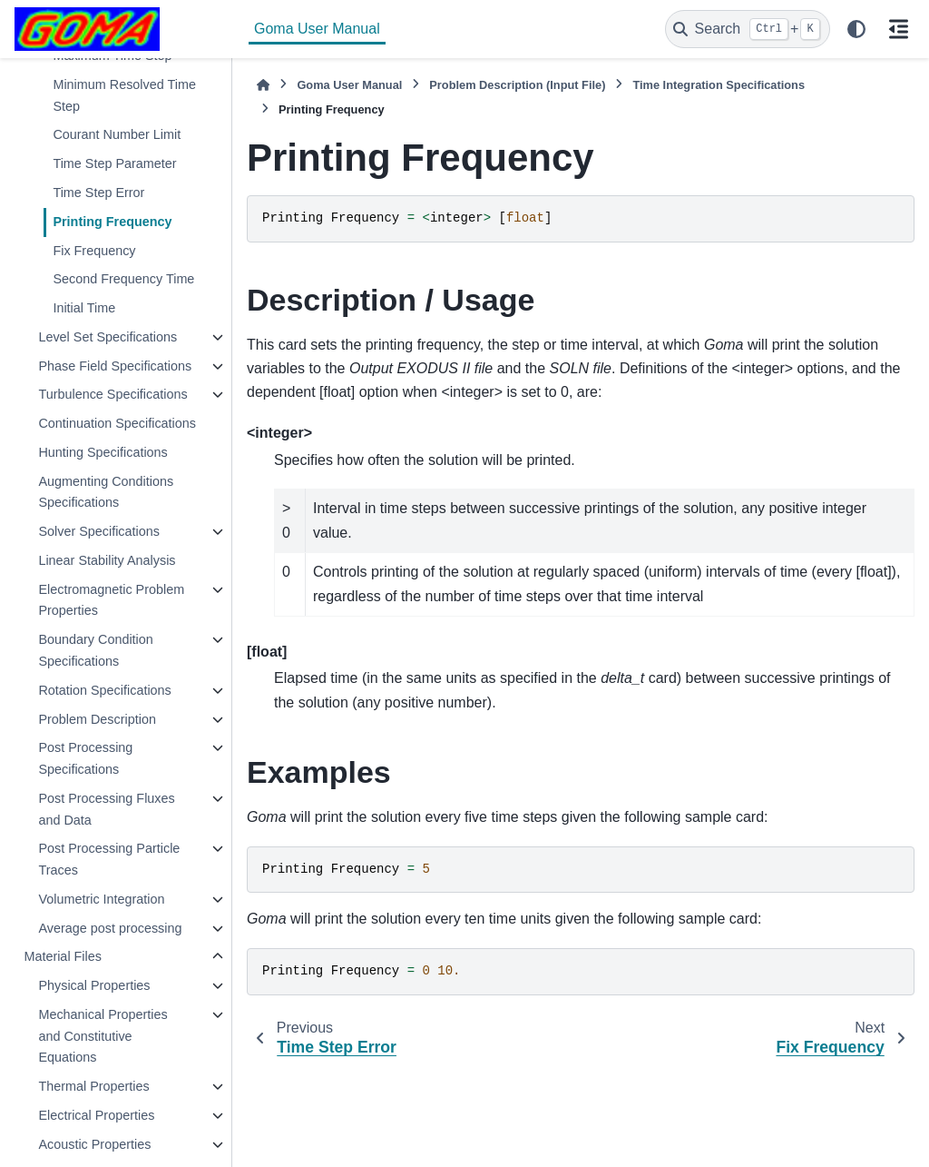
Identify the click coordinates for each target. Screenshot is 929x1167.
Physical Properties (94, 985)
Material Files (63, 956)
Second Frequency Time (123, 279)
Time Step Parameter (114, 163)
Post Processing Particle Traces (109, 859)
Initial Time (84, 308)
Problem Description (97, 719)
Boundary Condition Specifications (95, 650)
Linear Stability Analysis (106, 560)
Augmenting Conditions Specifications (105, 492)
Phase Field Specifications (114, 366)
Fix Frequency (94, 250)
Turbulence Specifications (112, 394)
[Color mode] (856, 29)
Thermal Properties (93, 1086)
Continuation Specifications (117, 423)
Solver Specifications (99, 531)
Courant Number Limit (117, 134)
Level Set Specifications (107, 337)
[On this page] (898, 29)
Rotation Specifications (104, 690)
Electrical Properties (96, 1115)
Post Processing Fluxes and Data (106, 809)
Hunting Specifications (102, 452)
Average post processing (109, 928)
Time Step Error (98, 192)
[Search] (747, 29)
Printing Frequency (112, 221)
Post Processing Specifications (85, 758)
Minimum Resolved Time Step (124, 95)
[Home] (263, 84)
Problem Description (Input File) (517, 85)
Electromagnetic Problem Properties (111, 600)
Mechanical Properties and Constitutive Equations (102, 1036)
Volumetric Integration (101, 899)
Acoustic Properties (94, 1144)
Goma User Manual (317, 28)
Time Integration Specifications (718, 85)
